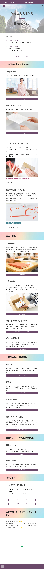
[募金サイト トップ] (22, 500)
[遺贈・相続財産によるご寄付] (22, 332)
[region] (22, 2)
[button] (1, 6)
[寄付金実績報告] (22, 410)
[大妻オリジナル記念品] (22, 429)
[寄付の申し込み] (22, 133)
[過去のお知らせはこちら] (22, 56)
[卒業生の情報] (22, 469)
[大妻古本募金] (22, 314)
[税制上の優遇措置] (22, 349)
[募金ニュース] (22, 454)
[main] (22, 14)
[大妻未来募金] (22, 274)
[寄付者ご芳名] (22, 393)
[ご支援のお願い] (22, 99)
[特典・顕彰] (22, 375)
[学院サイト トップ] (22, 504)
